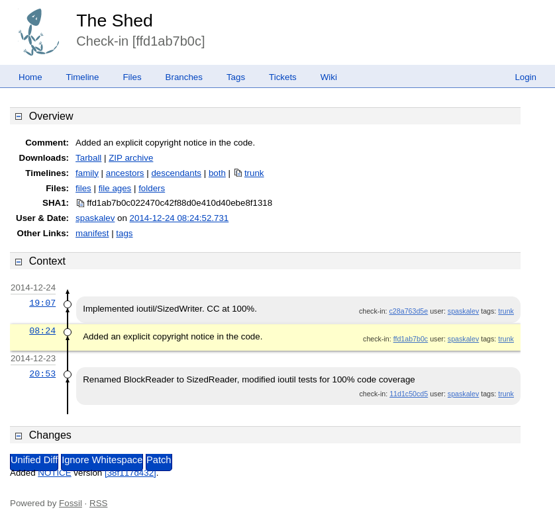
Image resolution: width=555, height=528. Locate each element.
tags (124, 233)
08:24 (42, 331)
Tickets (283, 77)
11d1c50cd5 (408, 394)
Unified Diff (34, 460)
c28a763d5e (409, 311)
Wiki (329, 77)
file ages (115, 188)
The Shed (114, 20)
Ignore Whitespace (102, 460)
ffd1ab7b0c (411, 339)
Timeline (82, 77)
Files (132, 77)
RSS (98, 503)
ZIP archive (131, 158)
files (83, 188)
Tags (236, 77)
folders (151, 188)
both (217, 173)
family (87, 173)
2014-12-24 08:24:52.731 (179, 218)
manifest (92, 233)
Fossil (70, 503)
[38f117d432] (130, 473)
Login (525, 77)
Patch (158, 460)
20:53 (42, 374)
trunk (254, 173)
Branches (184, 77)
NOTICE (54, 473)
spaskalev (95, 218)
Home (30, 77)
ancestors (125, 173)
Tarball (88, 158)
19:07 (42, 303)
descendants (176, 173)
